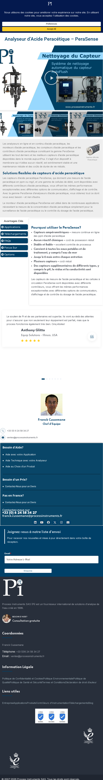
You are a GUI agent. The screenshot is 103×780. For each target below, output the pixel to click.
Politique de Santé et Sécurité (26, 682)
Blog (90, 703)
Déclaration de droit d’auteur (81, 682)
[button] (3, 78)
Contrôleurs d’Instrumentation (52, 703)
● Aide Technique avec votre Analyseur (24, 460)
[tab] (14, 221)
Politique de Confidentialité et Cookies (22, 678)
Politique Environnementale (58, 678)
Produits (31, 703)
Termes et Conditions (53, 682)
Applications (20, 703)
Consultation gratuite (26, 621)
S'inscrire (28, 571)
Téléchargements (78, 703)
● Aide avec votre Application (19, 454)
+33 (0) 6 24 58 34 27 (14, 431)
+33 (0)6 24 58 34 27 (28, 651)
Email (8, 553)
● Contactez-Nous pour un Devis (19, 486)
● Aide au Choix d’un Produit (18, 466)
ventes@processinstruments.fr (19, 437)
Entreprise (7, 703)
